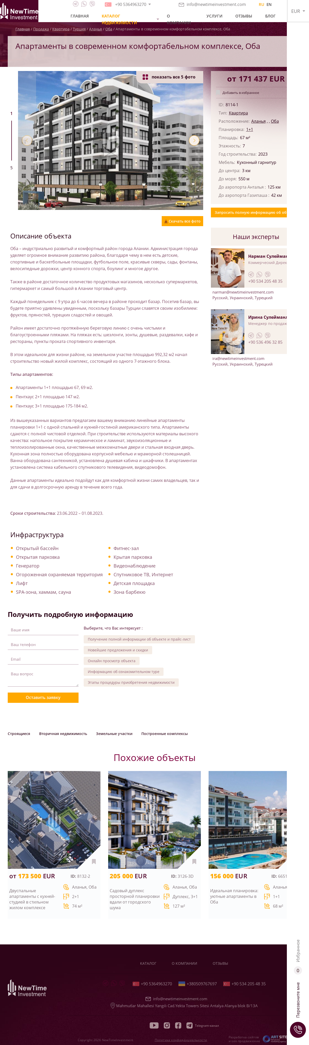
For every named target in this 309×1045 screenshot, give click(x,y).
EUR (295, 11)
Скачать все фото (182, 221)
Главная (80, 16)
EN (269, 4)
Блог (270, 16)
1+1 (249, 129)
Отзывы (243, 16)
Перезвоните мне (298, 1010)
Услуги (214, 16)
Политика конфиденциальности (181, 1040)
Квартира (238, 113)
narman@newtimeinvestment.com (243, 292)
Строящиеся (19, 733)
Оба (275, 121)
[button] (27, 140)
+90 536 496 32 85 (265, 342)
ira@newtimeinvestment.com (238, 358)
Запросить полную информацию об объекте (256, 212)
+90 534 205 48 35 (265, 281)
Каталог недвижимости (119, 19)
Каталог (148, 963)
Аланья (258, 121)
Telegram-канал (202, 1025)
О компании (179, 19)
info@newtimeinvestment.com (212, 4)
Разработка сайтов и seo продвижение (244, 1039)
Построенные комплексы (164, 733)
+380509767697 (197, 984)
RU (261, 4)
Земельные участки (114, 733)
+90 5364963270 (152, 984)
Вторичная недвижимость (63, 733)
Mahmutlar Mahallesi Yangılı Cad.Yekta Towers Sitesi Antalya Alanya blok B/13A (184, 1005)
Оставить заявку (43, 697)
